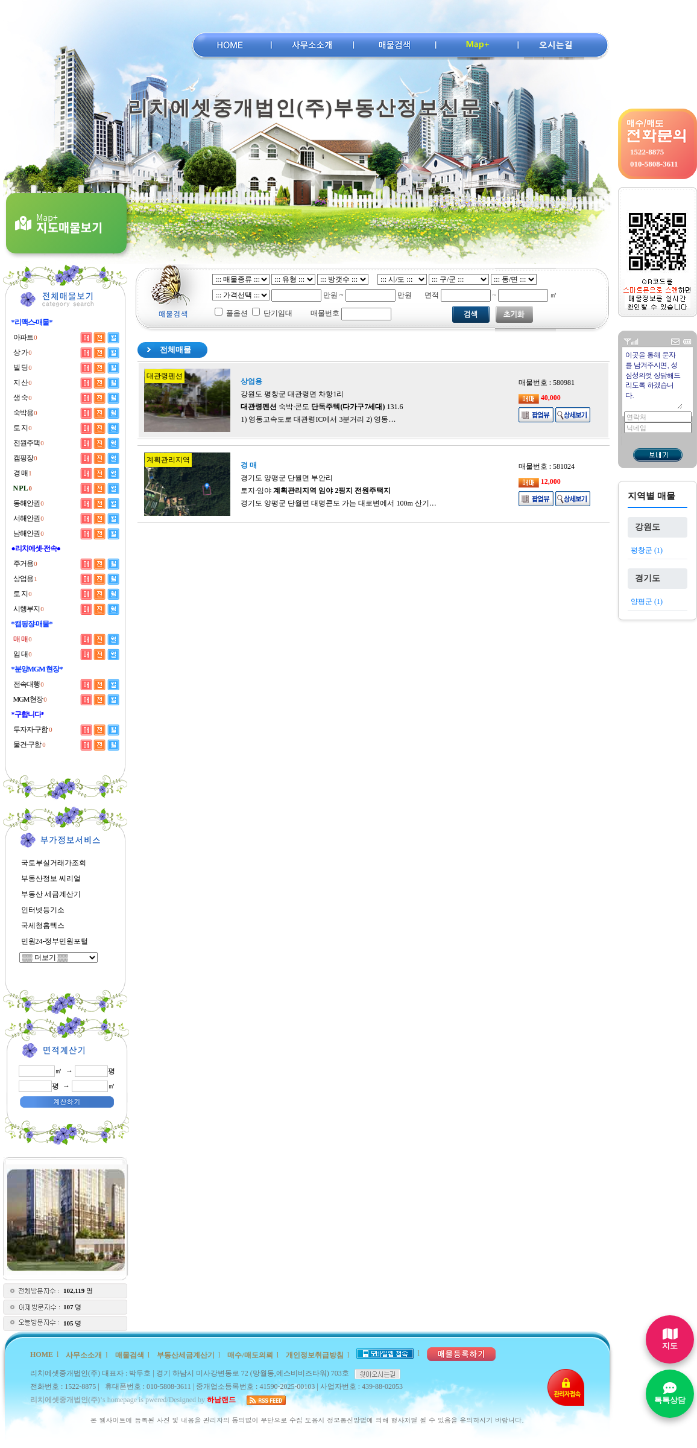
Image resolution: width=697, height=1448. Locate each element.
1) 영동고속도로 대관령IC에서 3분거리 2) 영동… (318, 419)
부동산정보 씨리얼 (51, 878)
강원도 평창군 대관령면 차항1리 (292, 394)
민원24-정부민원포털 (55, 941)
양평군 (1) (647, 601)
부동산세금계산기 (186, 1355)
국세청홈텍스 (43, 925)
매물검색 (129, 1355)
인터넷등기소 (43, 910)
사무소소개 (84, 1355)
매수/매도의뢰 (250, 1355)
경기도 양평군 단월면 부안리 (287, 478)
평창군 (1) (647, 550)
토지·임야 (316, 490)
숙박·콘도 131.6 (322, 406)
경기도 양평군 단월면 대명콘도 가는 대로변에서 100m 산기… (338, 503)
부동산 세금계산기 (51, 894)
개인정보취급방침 (315, 1355)
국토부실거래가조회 (53, 863)
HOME (41, 1354)
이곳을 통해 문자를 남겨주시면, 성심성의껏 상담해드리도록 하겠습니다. (653, 379)
